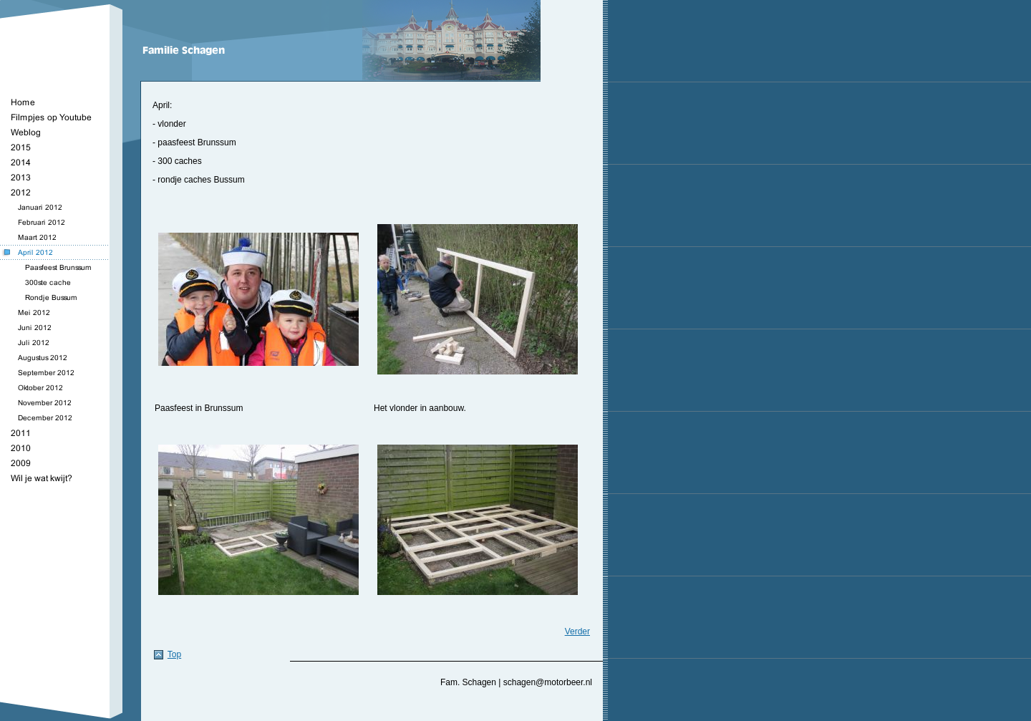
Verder (577, 631)
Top (174, 654)
